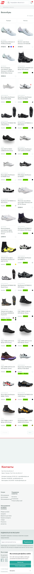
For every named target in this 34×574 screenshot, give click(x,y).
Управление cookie (6, 571)
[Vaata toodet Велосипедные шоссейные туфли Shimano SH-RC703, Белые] (8, 218)
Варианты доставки (6, 516)
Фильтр (25, 20)
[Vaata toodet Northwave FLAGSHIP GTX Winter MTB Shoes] (25, 57)
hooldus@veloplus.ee (20, 480)
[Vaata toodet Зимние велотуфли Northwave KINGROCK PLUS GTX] (8, 300)
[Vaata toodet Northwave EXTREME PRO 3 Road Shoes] (8, 112)
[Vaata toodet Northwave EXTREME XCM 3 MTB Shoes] (25, 384)
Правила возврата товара (6, 519)
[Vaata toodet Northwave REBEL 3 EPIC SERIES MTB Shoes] (25, 410)
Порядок (8, 20)
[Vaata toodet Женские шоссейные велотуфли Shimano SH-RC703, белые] (25, 190)
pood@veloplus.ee (18, 478)
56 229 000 (11, 480)
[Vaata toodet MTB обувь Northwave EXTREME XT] (25, 247)
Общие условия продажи (5, 513)
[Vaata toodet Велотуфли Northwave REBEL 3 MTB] (8, 384)
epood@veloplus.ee (23, 476)
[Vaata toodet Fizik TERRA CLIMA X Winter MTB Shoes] (8, 410)
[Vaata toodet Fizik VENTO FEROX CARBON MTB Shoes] (8, 138)
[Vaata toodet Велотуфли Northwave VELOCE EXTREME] (8, 86)
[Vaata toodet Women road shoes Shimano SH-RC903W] (25, 31)
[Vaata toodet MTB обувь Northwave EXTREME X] (25, 164)
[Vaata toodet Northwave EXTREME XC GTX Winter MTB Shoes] (25, 218)
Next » (30, 432)
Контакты (14, 497)
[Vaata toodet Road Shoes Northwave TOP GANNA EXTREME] (25, 138)
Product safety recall (17, 501)
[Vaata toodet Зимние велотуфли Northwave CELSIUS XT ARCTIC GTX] (8, 247)
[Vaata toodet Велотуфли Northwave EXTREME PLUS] (8, 164)
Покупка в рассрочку (3, 523)
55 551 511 (15, 476)
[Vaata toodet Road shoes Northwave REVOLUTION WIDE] (25, 356)
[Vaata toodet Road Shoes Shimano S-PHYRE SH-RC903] (8, 31)
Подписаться (28, 542)
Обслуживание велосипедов (5, 496)
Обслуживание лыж (6, 499)
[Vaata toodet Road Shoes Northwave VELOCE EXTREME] (25, 86)
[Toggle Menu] (3, 2)
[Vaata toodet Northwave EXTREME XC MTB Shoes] (25, 275)
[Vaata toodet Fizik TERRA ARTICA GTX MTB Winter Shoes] (25, 330)
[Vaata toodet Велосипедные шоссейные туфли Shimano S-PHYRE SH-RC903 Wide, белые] (8, 57)
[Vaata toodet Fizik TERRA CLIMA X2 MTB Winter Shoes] (25, 300)
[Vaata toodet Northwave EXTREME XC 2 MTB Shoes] (25, 112)
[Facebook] (2, 560)
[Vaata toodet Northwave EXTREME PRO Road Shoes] (8, 275)
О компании (15, 499)
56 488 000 (9, 478)
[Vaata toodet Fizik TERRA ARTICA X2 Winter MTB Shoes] (8, 330)
